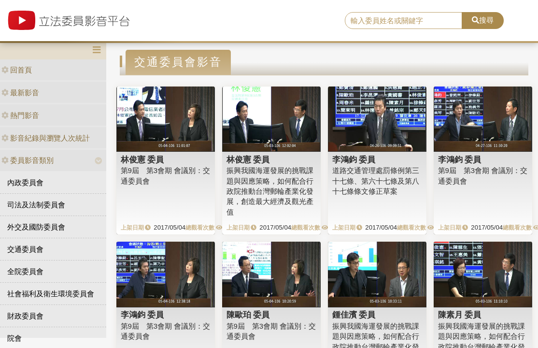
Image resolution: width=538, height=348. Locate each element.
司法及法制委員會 (36, 205)
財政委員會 (25, 316)
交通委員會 (25, 249)
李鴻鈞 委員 (354, 159)
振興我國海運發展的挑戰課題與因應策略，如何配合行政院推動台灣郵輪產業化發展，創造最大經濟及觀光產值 (270, 191)
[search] (403, 20)
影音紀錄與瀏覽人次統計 (45, 138)
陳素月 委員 (459, 314)
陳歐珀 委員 (248, 314)
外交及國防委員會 (36, 227)
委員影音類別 (27, 160)
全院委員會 (25, 271)
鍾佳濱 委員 (354, 314)
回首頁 (16, 70)
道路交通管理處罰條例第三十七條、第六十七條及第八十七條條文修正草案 (375, 180)
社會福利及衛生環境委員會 (50, 294)
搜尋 (483, 20)
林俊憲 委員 (142, 159)
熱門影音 (20, 115)
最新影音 (20, 92)
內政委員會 (25, 182)
